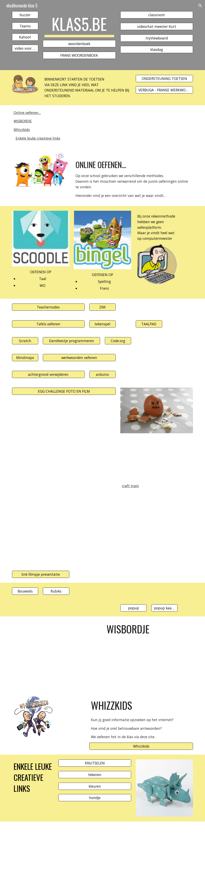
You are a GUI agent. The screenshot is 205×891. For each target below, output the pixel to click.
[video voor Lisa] (25, 48)
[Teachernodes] (48, 307)
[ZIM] (102, 307)
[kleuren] (95, 786)
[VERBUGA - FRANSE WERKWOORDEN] (164, 90)
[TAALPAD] (149, 324)
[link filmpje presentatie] (40, 574)
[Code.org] (118, 341)
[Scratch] (25, 341)
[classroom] (157, 15)
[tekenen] (95, 774)
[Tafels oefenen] (48, 324)
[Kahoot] (25, 37)
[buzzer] (25, 15)
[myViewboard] (157, 38)
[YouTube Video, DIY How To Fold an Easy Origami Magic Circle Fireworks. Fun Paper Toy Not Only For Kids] (56, 531)
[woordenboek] (79, 43)
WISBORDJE (23, 121)
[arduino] (102, 374)
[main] (79, 25)
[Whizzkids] (141, 746)
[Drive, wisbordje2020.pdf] (56, 654)
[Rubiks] (56, 591)
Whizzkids (22, 129)
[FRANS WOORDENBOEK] (79, 55)
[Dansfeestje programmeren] (71, 341)
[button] (200, 5)
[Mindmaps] (25, 357)
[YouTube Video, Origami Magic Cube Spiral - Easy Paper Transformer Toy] (64, 434)
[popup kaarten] (164, 608)
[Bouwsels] (25, 591)
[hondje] (95, 797)
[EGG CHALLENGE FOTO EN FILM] (64, 391)
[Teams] (25, 26)
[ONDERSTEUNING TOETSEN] (164, 78)
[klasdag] (157, 49)
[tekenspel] (102, 324)
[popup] (133, 608)
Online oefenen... (27, 112)
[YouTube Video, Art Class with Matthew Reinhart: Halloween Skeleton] (71, 856)
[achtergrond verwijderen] (48, 374)
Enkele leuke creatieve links (38, 138)
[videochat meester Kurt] (157, 26)
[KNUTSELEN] (95, 763)
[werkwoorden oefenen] (79, 357)
